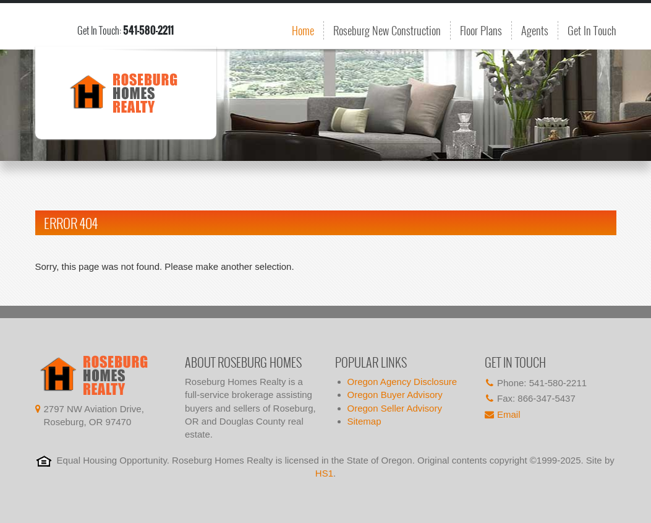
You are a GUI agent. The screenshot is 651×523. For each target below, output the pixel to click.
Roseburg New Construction (387, 30)
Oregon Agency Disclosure (402, 381)
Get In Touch (592, 30)
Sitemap (364, 421)
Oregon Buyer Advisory (395, 394)
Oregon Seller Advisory (394, 408)
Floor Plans (481, 30)
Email (509, 414)
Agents (534, 30)
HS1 (324, 473)
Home (303, 30)
